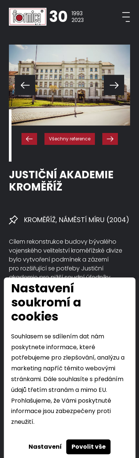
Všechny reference (69, 139)
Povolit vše (89, 446)
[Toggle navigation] (126, 17)
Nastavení (45, 446)
